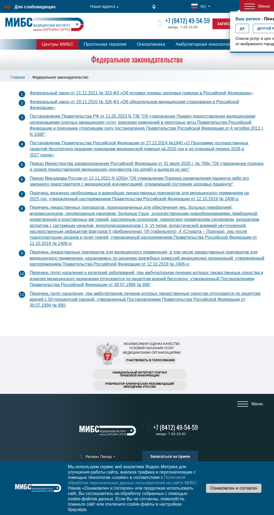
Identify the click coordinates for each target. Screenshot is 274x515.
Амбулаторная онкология (203, 44)
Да (242, 28)
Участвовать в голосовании (150, 360)
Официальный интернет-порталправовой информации (139, 374)
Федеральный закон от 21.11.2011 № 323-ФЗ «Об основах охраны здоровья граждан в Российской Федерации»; (141, 93)
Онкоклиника (151, 44)
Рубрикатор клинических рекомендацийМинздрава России (139, 385)
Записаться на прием (170, 456)
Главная (18, 77)
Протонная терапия (105, 44)
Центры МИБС (58, 44)
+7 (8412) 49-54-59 (187, 21)
